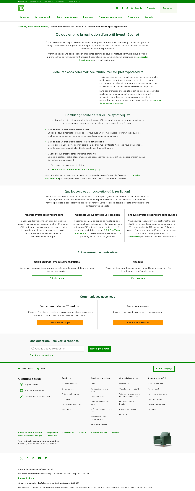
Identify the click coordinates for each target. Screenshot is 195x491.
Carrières (152, 403)
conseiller (135, 230)
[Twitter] (21, 451)
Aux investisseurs (155, 392)
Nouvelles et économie (157, 387)
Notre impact (153, 382)
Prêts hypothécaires (68, 17)
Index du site (51, 429)
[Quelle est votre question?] (57, 342)
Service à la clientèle (156, 397)
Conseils (149, 17)
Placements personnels (111, 17)
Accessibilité (68, 426)
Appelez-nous (30, 378)
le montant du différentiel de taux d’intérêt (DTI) (75, 163)
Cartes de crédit (44, 17)
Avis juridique (52, 426)
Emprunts (89, 17)
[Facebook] (27, 451)
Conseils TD (124, 377)
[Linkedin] (46, 451)
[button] (117, 8)
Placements (60, 2)
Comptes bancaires (70, 377)
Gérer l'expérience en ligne (30, 429)
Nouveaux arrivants (127, 402)
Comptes (25, 17)
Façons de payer (98, 390)
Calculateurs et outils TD (129, 382)
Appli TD (94, 377)
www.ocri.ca (24, 485)
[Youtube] (39, 451)
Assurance (134, 17)
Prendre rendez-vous (33, 384)
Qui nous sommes (155, 377)
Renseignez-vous (99, 342)
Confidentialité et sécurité (30, 426)
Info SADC (82, 426)
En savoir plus (25, 472)
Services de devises (99, 417)
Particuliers (22, 2)
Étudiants (123, 407)
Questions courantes (41, 348)
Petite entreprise (35, 2)
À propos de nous (99, 426)
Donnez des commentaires (36, 390)
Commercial (48, 2)
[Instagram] (33, 451)
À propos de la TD (73, 2)
